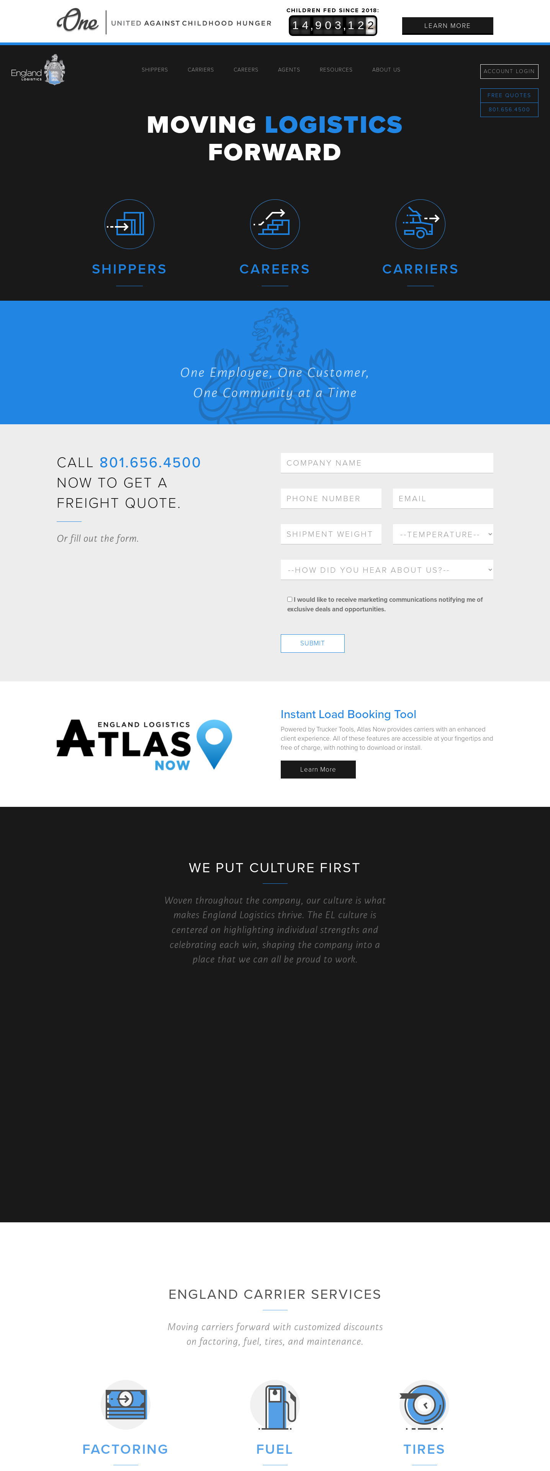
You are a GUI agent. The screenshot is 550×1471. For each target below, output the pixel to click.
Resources (336, 70)
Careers (246, 70)
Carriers (201, 70)
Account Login (509, 71)
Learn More (447, 26)
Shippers (155, 70)
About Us (386, 70)
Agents (289, 70)
